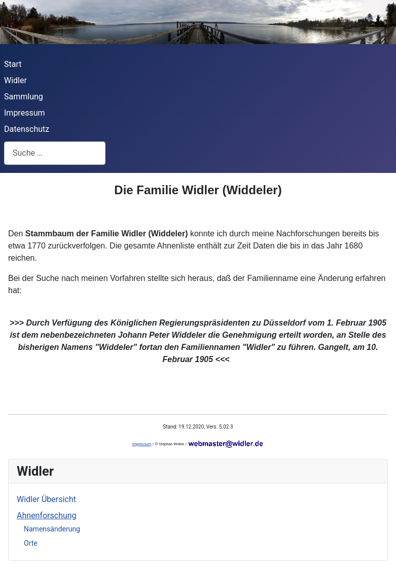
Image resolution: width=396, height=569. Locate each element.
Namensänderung (52, 529)
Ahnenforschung (47, 515)
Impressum (24, 113)
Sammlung (23, 96)
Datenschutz (26, 129)
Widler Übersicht (46, 499)
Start (12, 64)
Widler (15, 80)
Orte (31, 543)
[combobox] (54, 152)
